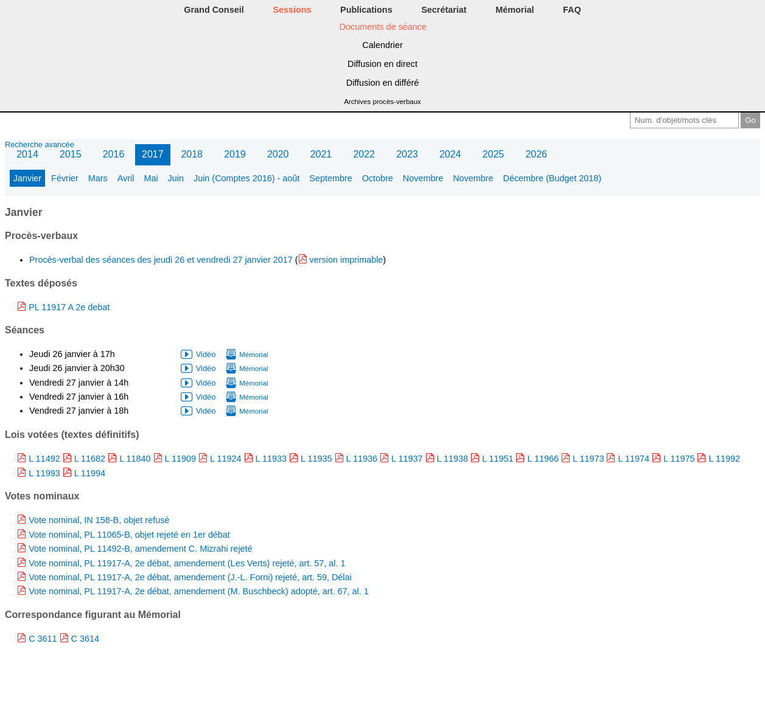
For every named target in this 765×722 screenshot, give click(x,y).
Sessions (292, 10)
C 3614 (85, 639)
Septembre (330, 178)
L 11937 (406, 458)
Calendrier (382, 45)
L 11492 (44, 458)
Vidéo (206, 354)
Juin (176, 178)
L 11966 (542, 458)
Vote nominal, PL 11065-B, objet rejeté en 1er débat (129, 535)
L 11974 (633, 458)
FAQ (572, 10)
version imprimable (346, 260)
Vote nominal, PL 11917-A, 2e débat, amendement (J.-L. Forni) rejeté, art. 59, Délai (190, 577)
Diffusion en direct (382, 64)
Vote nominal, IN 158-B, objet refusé (99, 520)
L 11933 (271, 458)
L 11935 (316, 458)
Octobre (377, 178)
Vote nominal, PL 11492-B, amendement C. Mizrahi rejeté (140, 549)
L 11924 (225, 458)
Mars (98, 178)
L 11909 (180, 458)
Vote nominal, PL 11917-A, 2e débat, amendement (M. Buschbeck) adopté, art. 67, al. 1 (199, 591)
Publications (366, 10)
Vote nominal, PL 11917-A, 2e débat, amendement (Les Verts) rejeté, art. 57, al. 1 (187, 563)
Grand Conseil (213, 10)
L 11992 (723, 458)
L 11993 (44, 473)
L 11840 (134, 458)
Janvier (27, 178)
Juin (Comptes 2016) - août (246, 178)
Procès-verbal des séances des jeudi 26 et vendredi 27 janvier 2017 (162, 260)
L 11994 (89, 473)
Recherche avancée (39, 144)
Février (65, 178)
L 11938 (452, 458)
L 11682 (89, 458)
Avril (125, 178)
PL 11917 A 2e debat (69, 307)
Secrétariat (443, 10)
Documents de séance (383, 27)
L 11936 (361, 458)
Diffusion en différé (382, 83)
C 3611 (43, 639)
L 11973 (588, 458)
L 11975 (678, 458)
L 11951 (497, 458)
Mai (151, 178)
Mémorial (514, 10)
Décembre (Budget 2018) (552, 178)
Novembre (423, 178)
